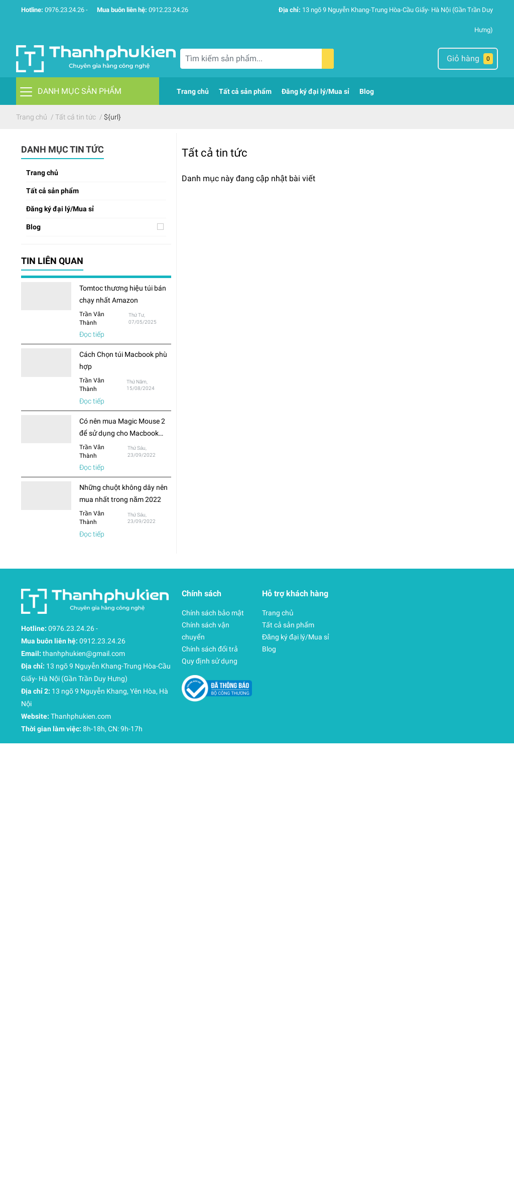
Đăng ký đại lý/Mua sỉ (60, 209)
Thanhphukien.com (81, 716)
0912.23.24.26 (168, 10)
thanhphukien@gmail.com (84, 653)
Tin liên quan (52, 260)
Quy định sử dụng (209, 661)
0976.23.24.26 (64, 10)
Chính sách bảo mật (213, 613)
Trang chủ (42, 173)
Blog (33, 227)
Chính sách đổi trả (210, 649)
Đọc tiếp (91, 334)
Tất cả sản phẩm (52, 191)
